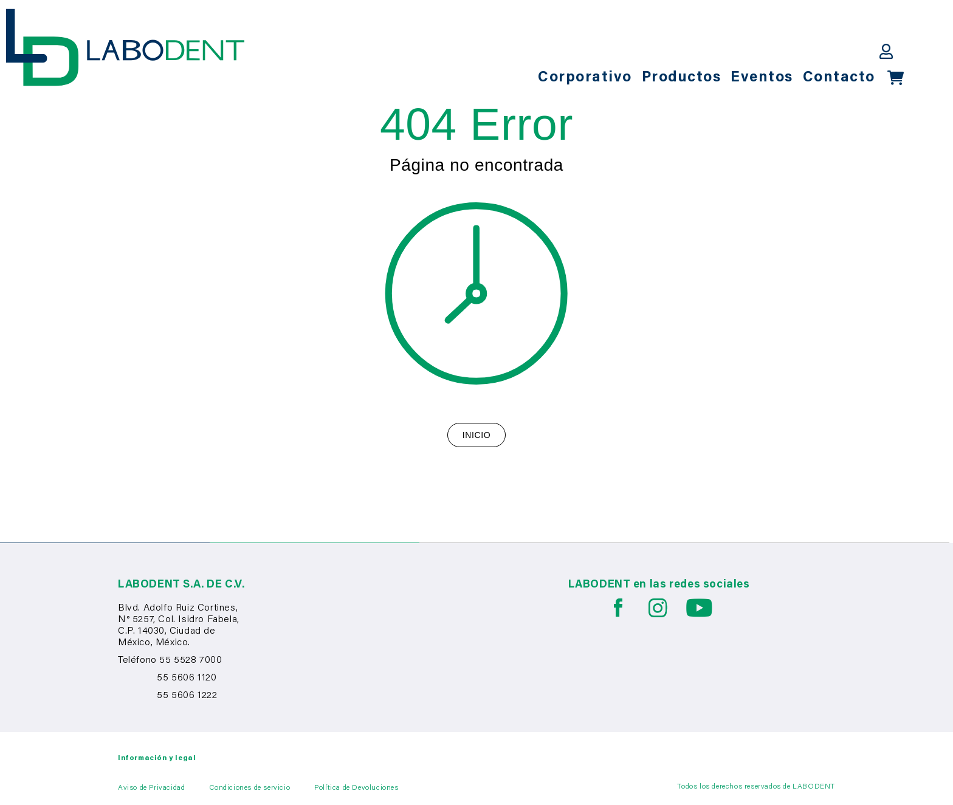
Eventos (762, 78)
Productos (681, 78)
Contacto (839, 78)
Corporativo (585, 78)
